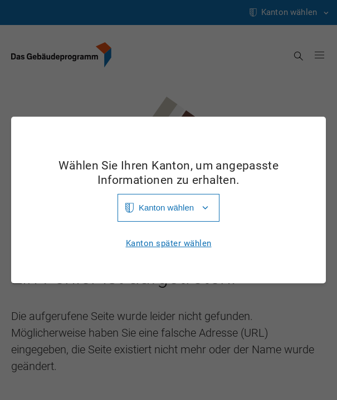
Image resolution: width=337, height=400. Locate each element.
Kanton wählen (166, 207)
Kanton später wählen (169, 243)
